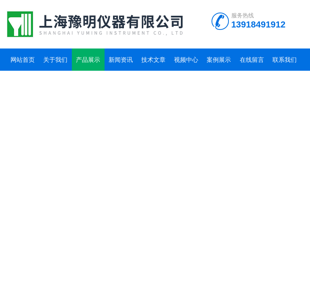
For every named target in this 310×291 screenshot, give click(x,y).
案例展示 (219, 59)
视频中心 (186, 59)
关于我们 (55, 59)
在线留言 (252, 59)
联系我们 (284, 59)
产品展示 (88, 59)
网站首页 (22, 59)
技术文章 (153, 59)
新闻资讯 (121, 59)
